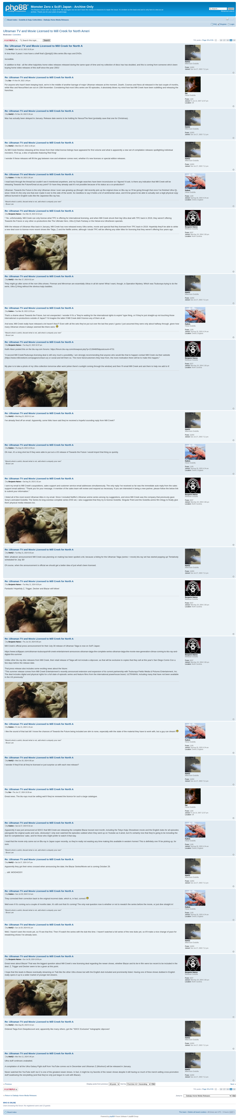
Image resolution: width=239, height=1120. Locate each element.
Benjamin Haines (14, 214)
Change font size (232, 19)
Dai (9, 81)
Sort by (129, 1084)
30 (234, 40)
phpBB (111, 1116)
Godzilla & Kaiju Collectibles (30, 20)
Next (232, 1084)
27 (224, 40)
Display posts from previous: (103, 1084)
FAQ (215, 24)
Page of (207, 40)
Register (223, 24)
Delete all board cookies (197, 1112)
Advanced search (227, 11)
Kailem (11, 177)
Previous (8, 1084)
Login (232, 24)
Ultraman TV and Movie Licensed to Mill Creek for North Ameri (46, 31)
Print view (227, 19)
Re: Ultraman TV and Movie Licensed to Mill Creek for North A (44, 46)
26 (221, 40)
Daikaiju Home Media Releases (56, 20)
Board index (12, 20)
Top (233, 73)
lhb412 (10, 49)
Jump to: (179, 1096)
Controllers (17, 35)
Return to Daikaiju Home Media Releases (21, 1095)
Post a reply (10, 40)
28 (228, 40)
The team (182, 1112)
